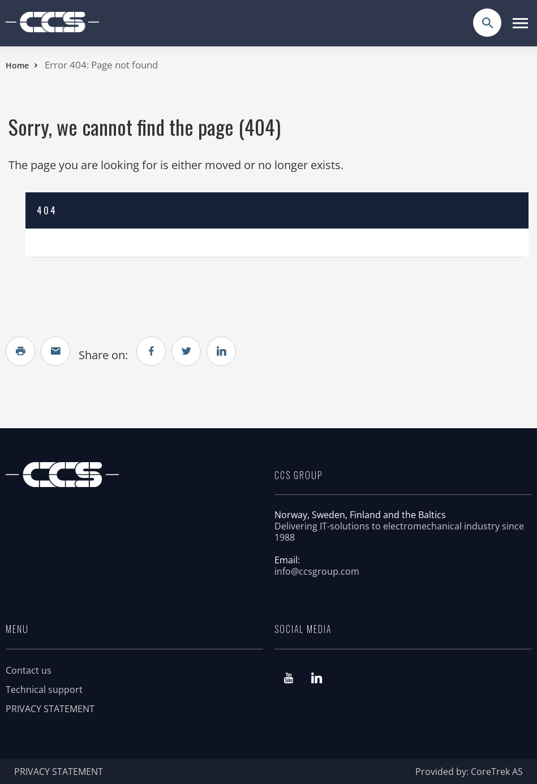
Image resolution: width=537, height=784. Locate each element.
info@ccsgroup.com (316, 571)
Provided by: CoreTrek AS (469, 771)
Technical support (44, 689)
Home (17, 65)
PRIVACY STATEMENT (50, 709)
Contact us (28, 670)
